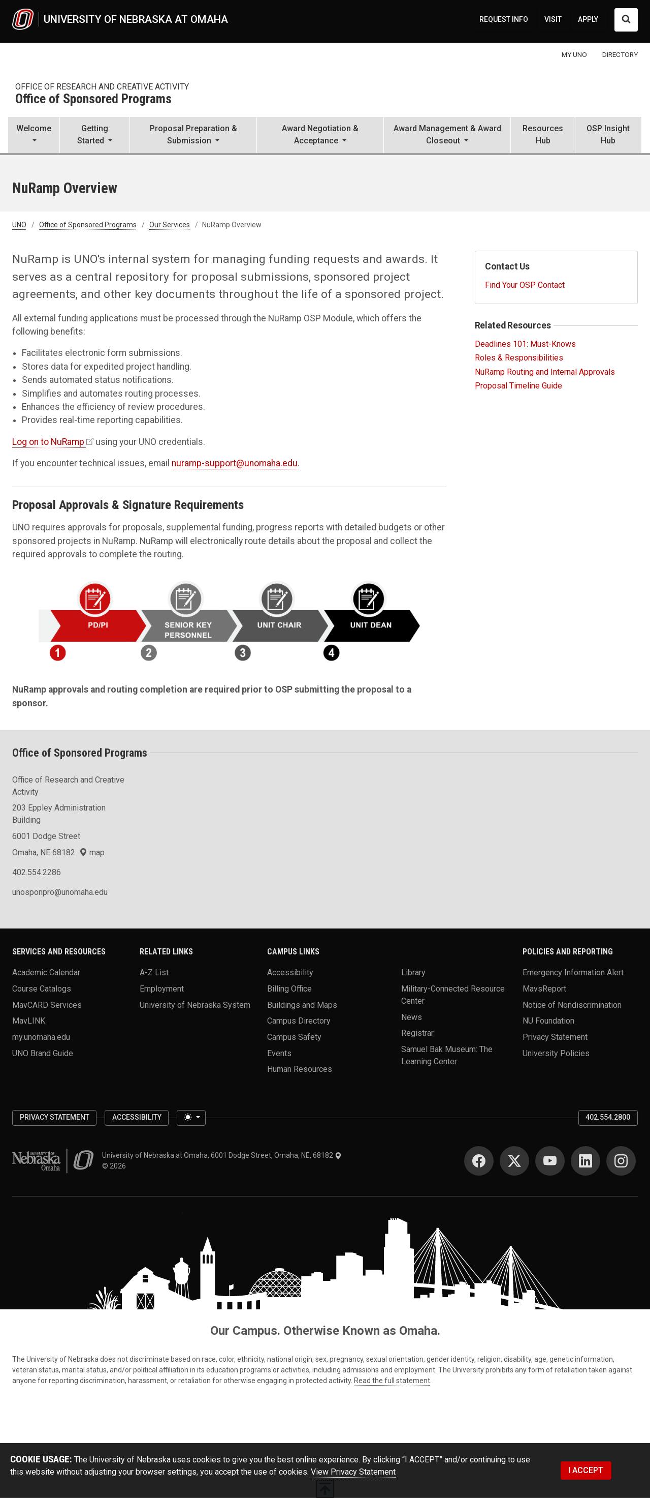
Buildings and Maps (302, 1004)
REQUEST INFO (503, 19)
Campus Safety (294, 1036)
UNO (19, 225)
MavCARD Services (47, 1004)
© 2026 (115, 1166)
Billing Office (289, 988)
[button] (33, 136)
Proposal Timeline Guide (518, 386)
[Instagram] (621, 1161)
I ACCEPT (585, 1470)
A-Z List (154, 972)
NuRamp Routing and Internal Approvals (545, 372)
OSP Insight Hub (608, 134)
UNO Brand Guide (42, 1053)
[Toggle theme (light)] (191, 1118)
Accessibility (290, 972)
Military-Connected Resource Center (453, 994)
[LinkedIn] (585, 1161)
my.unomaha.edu (41, 1036)
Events (279, 1053)
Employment (162, 988)
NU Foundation (548, 1021)
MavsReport (544, 988)
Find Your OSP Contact (525, 285)
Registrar (417, 1033)
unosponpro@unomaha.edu (60, 892)
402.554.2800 (608, 1117)
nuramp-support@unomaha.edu (235, 463)
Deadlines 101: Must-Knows (525, 344)
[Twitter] (514, 1161)
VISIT (553, 19)
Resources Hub (543, 134)
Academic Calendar (46, 972)
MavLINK (28, 1021)
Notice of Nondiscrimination (572, 1004)
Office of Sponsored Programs (93, 99)
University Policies (556, 1053)
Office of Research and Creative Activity (102, 87)
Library (413, 972)
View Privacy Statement (353, 1472)
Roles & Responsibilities (519, 358)
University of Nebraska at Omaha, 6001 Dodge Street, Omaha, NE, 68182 (222, 1155)
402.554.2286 (36, 872)
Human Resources (299, 1069)
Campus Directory (299, 1021)
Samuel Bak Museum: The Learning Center (447, 1055)
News (411, 1017)
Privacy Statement (555, 1036)
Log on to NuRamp (48, 442)
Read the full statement (392, 1380)
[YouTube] (550, 1161)
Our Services (169, 225)
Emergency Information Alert (573, 972)
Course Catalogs (41, 988)
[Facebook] (479, 1161)
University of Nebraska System (195, 1004)
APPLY (588, 19)
